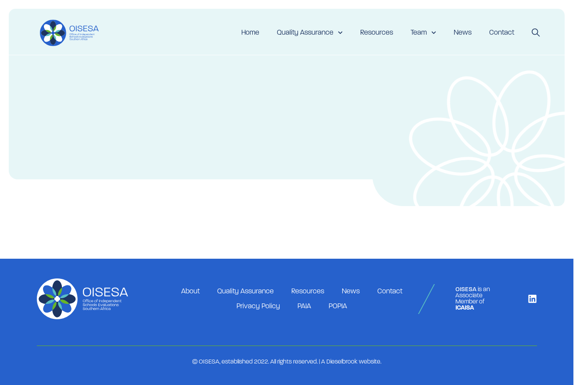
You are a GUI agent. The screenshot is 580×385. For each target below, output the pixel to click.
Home (250, 32)
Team (423, 32)
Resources (376, 32)
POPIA (338, 306)
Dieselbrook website (353, 362)
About (190, 291)
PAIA (304, 306)
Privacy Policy (258, 306)
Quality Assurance (310, 32)
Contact (501, 32)
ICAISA (464, 308)
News (463, 32)
